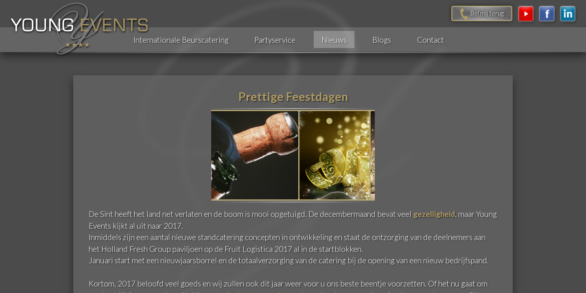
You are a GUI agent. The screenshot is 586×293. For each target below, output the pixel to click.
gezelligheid (434, 213)
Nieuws (334, 39)
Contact (430, 39)
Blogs (381, 39)
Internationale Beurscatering (181, 39)
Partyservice (274, 39)
